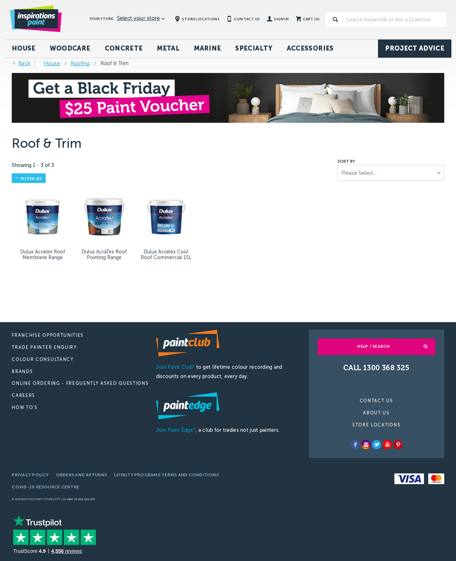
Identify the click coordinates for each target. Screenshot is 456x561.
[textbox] (395, 19)
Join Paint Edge (175, 430)
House (24, 48)
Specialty (253, 48)
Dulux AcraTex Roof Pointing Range (104, 254)
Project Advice (414, 48)
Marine (207, 48)
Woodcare (70, 48)
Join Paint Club (175, 367)
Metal (168, 48)
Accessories (310, 48)
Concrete (124, 48)
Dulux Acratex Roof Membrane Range (42, 254)
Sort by (346, 161)
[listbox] (390, 173)
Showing (33, 165)
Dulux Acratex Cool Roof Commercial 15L (166, 254)
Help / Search (373, 346)
